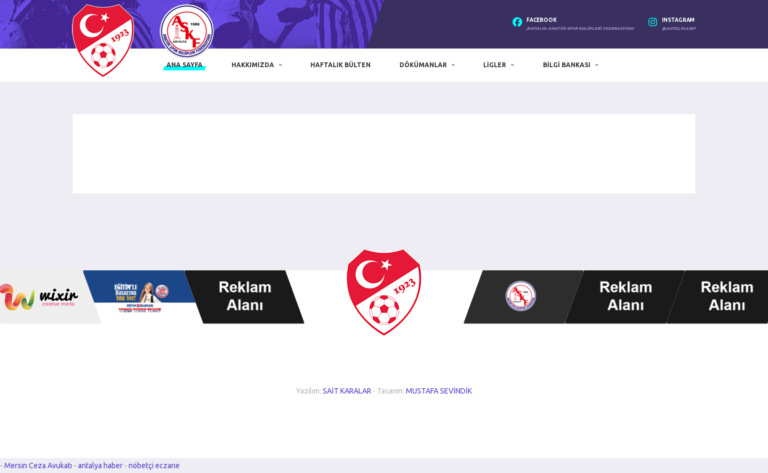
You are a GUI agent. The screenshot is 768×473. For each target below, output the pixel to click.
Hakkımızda (252, 64)
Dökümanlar (423, 64)
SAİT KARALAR (347, 391)
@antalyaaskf (679, 28)
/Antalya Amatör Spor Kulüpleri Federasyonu (580, 28)
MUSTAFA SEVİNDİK (439, 391)
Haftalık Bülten (340, 64)
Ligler (494, 64)
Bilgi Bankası (566, 64)
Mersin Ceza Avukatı (39, 465)
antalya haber (101, 465)
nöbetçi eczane (154, 465)
